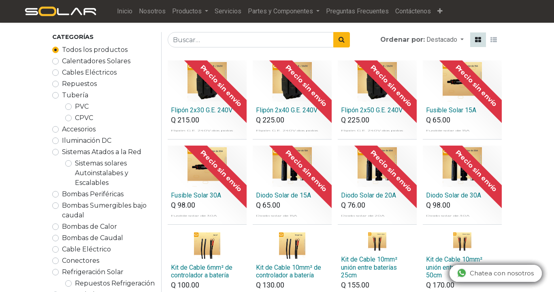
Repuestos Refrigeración (115, 283)
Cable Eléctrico (86, 249)
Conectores (80, 260)
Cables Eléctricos (89, 72)
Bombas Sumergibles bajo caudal (104, 210)
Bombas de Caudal (92, 238)
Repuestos (79, 84)
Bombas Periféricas (93, 194)
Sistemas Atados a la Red (101, 152)
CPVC (84, 118)
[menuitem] (130, 11)
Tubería (75, 95)
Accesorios (79, 129)
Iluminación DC (86, 140)
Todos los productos (95, 50)
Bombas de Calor (89, 226)
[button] (446, 11)
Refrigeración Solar (93, 272)
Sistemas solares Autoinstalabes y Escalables (101, 173)
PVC (82, 106)
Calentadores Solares (96, 61)
